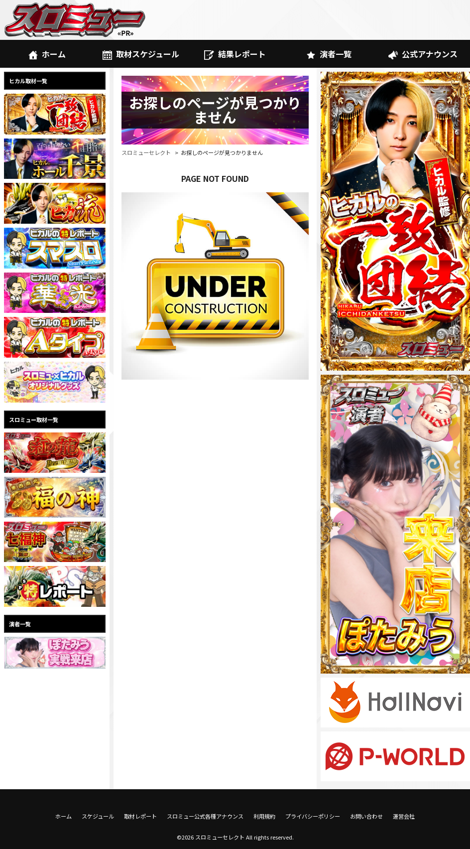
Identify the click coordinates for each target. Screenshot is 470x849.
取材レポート (140, 816)
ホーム (47, 54)
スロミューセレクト (146, 152)
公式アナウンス (423, 54)
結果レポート (234, 54)
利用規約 (264, 816)
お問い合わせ (366, 816)
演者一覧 (329, 54)
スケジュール (98, 816)
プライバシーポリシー (312, 816)
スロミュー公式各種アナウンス (205, 816)
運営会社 (404, 816)
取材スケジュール (141, 54)
